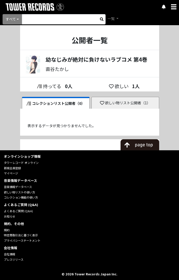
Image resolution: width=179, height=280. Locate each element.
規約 (7, 230)
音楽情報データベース (18, 187)
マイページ (11, 173)
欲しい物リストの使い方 (19, 192)
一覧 (111, 18)
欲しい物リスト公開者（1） (125, 102)
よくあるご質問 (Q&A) (18, 211)
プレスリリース (13, 259)
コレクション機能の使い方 (21, 197)
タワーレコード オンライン (21, 163)
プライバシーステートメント (22, 240)
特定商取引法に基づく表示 (21, 235)
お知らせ (9, 216)
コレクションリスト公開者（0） (56, 103)
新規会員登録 (12, 168)
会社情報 (9, 254)
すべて (11, 19)
